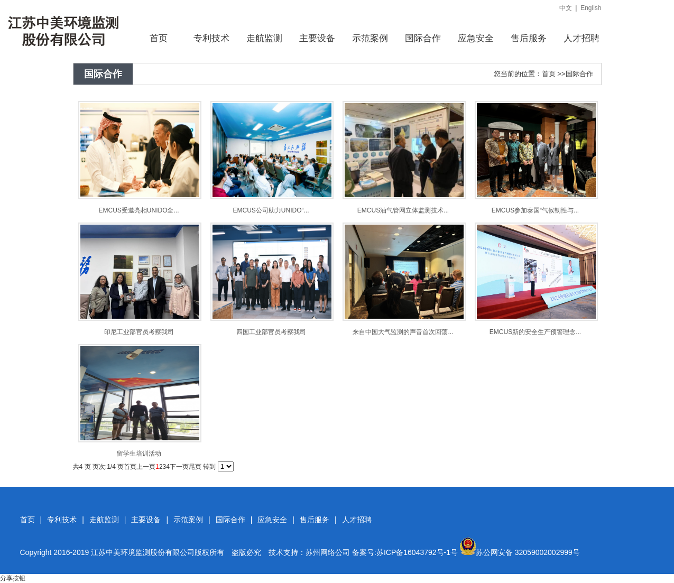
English (590, 8)
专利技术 (62, 519)
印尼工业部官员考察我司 (139, 332)
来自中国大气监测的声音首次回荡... (403, 332)
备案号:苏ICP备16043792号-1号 (405, 552)
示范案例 (188, 519)
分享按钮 (12, 578)
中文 (565, 8)
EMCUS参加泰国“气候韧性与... (535, 210)
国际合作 (579, 74)
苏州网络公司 (328, 552)
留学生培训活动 (139, 453)
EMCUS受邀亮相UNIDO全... (138, 210)
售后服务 (314, 519)
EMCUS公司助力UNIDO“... (271, 210)
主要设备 (146, 519)
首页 (549, 74)
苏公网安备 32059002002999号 (520, 552)
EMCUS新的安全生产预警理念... (535, 332)
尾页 (195, 466)
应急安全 (272, 519)
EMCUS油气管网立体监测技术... (403, 210)
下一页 (179, 466)
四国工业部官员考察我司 (271, 332)
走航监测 (104, 519)
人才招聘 (357, 519)
